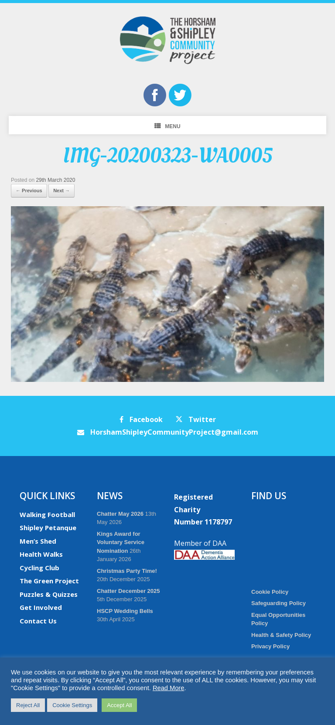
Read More (169, 687)
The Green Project (49, 580)
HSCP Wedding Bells (125, 611)
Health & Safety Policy (281, 635)
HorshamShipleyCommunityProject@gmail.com (167, 432)
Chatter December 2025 (128, 591)
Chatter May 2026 (120, 514)
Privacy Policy (270, 646)
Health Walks (41, 554)
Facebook (141, 419)
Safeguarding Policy (278, 603)
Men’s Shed (38, 541)
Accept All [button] (119, 705)
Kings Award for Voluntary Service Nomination (120, 542)
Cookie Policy (269, 592)
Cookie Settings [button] (72, 705)
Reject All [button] (28, 705)
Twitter (196, 419)
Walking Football (47, 514)
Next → (61, 190)
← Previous (29, 190)
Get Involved (41, 607)
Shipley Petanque (48, 527)
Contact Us (38, 620)
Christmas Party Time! (127, 571)
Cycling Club (39, 567)
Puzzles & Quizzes (49, 594)
